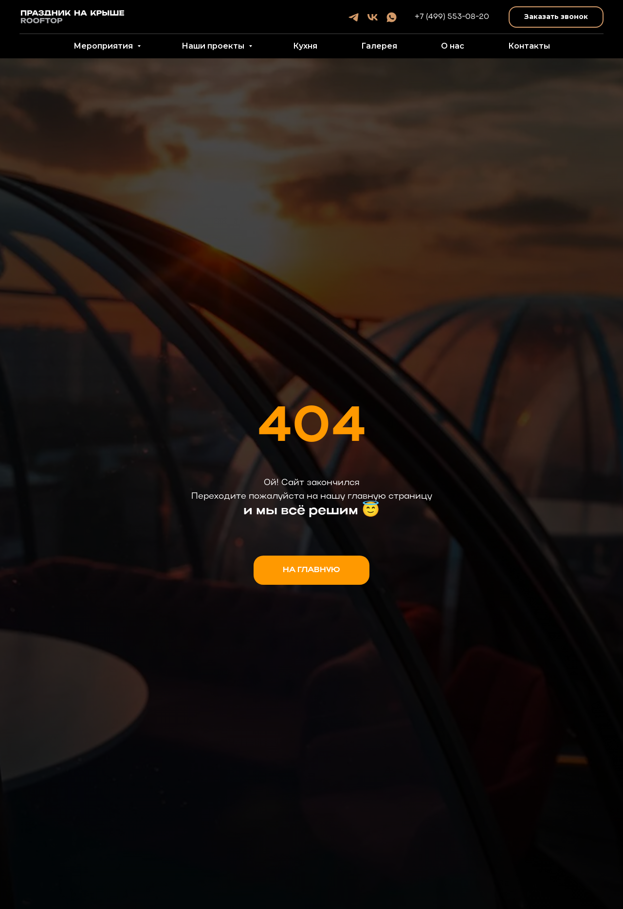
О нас (452, 46)
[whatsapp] (391, 17)
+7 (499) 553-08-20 (452, 17)
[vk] (372, 17)
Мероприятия (104, 46)
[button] (556, 17)
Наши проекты (214, 46)
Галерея (379, 46)
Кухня (305, 46)
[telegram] (354, 17)
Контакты (529, 46)
